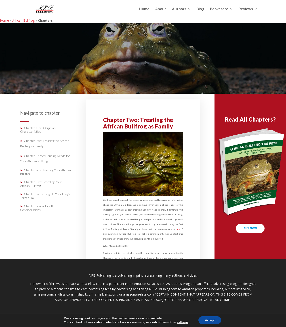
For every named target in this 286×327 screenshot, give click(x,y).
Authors (179, 9)
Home (144, 9)
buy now (250, 229)
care (178, 229)
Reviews (246, 9)
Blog (200, 9)
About (160, 9)
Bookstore (219, 9)
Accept (210, 320)
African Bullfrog (23, 20)
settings (182, 322)
